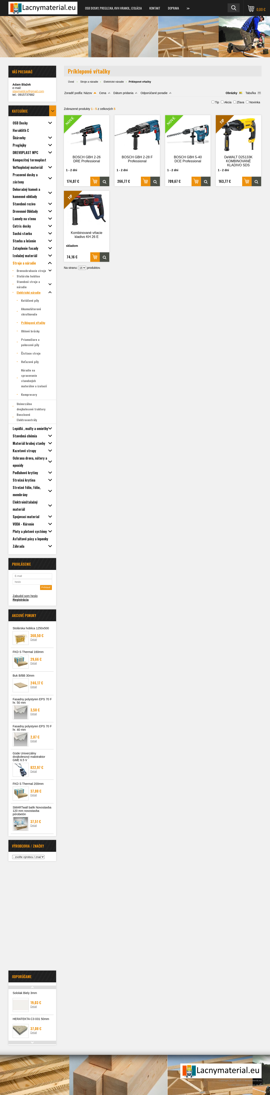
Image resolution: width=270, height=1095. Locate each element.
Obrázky (231, 93)
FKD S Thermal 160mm (28, 652)
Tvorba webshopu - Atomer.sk (244, 1085)
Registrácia (20, 599)
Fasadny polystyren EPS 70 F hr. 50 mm (32, 701)
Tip (217, 102)
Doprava (173, 8)
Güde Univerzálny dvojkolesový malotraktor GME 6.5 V (29, 757)
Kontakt (154, 8)
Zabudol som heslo (25, 596)
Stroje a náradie (89, 81)
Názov (88, 93)
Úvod (71, 81)
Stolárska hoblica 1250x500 (31, 628)
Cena (102, 93)
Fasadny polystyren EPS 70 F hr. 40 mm (32, 728)
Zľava (240, 102)
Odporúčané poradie (153, 93)
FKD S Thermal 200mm (28, 783)
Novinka (254, 102)
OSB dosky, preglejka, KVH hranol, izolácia (113, 8)
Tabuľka (251, 93)
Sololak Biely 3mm (25, 993)
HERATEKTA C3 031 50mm (31, 1019)
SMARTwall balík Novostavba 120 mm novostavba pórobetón (32, 811)
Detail (33, 639)
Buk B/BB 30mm (23, 675)
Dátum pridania (123, 93)
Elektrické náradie (114, 81)
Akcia (227, 102)
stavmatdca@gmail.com (28, 91)
